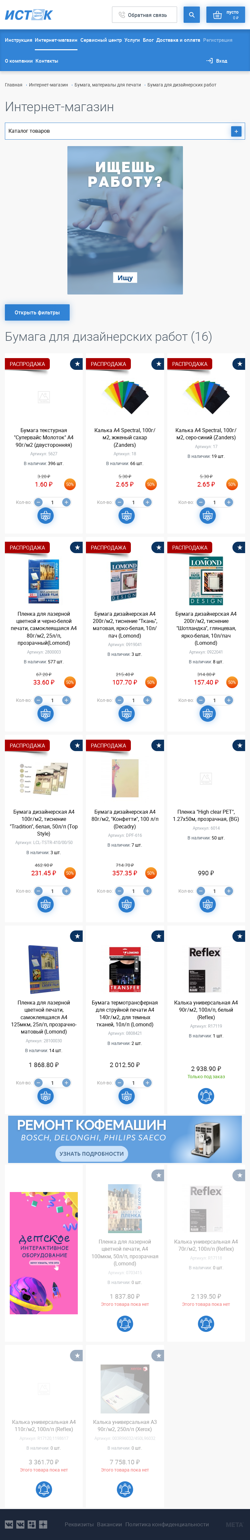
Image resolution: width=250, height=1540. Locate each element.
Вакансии (109, 1524)
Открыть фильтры (37, 312)
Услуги (132, 40)
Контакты (46, 60)
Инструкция (18, 40)
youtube (43, 1524)
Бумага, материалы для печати (108, 85)
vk (9, 1524)
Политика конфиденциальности (167, 1524)
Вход (221, 60)
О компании (19, 60)
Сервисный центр (101, 40)
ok (32, 1524)
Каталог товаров (125, 131)
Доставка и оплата (178, 40)
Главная (13, 85)
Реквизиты (79, 1524)
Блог (148, 40)
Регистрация (217, 40)
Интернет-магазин (56, 40)
